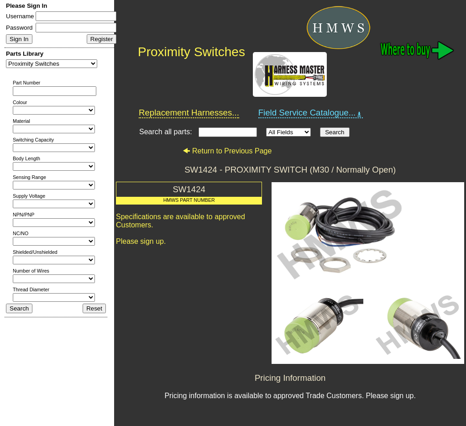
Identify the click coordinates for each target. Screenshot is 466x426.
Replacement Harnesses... (189, 112)
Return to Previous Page (227, 151)
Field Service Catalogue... (310, 113)
